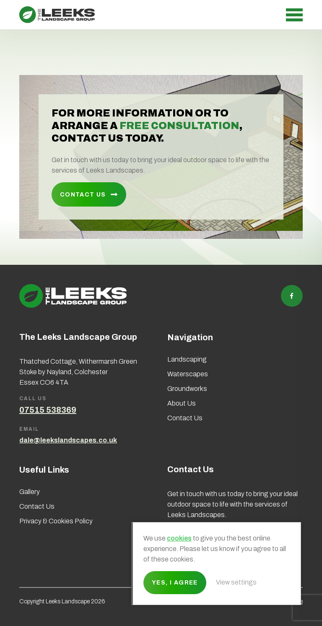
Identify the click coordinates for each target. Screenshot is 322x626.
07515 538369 (47, 409)
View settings (236, 582)
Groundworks (187, 388)
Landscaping (187, 359)
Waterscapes (187, 374)
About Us (181, 403)
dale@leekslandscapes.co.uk (68, 440)
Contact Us (83, 194)
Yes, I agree (175, 582)
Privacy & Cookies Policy (56, 521)
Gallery (29, 491)
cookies (179, 538)
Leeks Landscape (57, 14)
